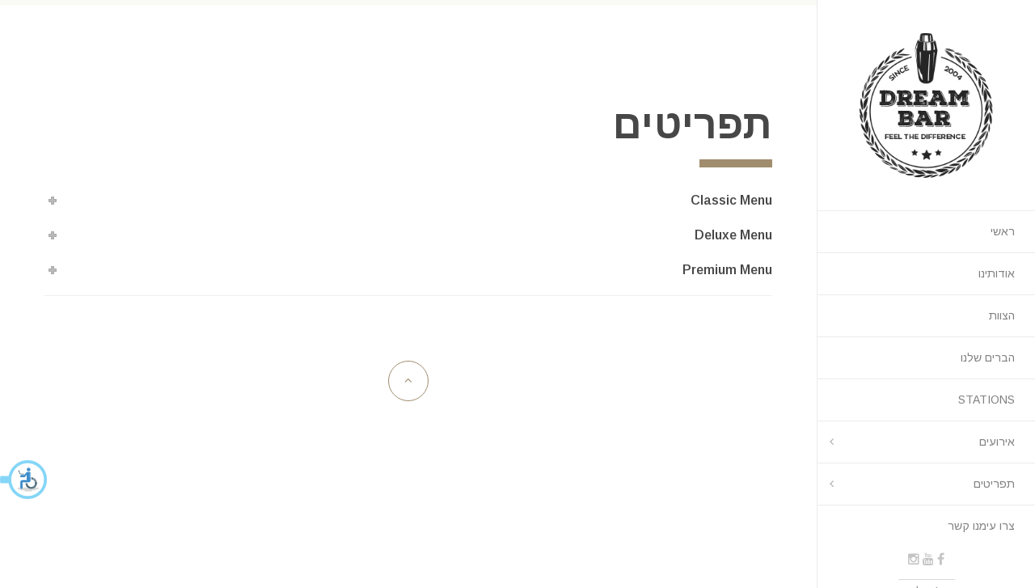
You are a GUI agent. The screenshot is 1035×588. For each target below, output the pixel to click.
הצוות (1002, 315)
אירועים (997, 441)
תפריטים (994, 483)
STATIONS (986, 399)
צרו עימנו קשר (981, 525)
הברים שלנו (988, 357)
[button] (24, 479)
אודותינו (996, 273)
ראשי (1003, 231)
